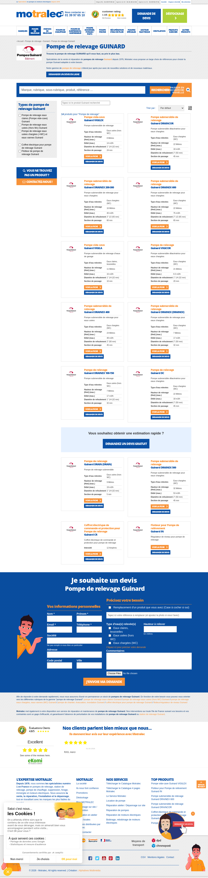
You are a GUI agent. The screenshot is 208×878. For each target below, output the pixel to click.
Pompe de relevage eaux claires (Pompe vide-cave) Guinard (35, 118)
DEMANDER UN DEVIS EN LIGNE (63, 74)
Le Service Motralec (116, 796)
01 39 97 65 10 (109, 2)
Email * (51, 624)
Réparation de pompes (117, 810)
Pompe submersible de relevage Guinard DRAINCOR (167, 805)
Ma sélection (185, 2)
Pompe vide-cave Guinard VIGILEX (168, 783)
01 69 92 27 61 (154, 2)
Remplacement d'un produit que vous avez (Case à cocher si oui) (149, 607)
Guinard (108, 59)
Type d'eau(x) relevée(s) (121, 624)
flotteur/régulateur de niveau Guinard (170, 702)
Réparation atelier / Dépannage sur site (125, 805)
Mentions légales (156, 857)
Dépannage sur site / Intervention (86, 808)
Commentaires (115, 650)
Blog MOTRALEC (85, 802)
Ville (79, 660)
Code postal (54, 660)
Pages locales (83, 819)
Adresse (52, 649)
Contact (170, 857)
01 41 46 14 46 (132, 2)
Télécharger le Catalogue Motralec (123, 783)
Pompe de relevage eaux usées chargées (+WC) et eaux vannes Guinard (34, 134)
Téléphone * (84, 624)
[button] (22, 31)
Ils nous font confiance (87, 788)
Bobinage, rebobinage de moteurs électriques (123, 821)
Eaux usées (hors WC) (121, 637)
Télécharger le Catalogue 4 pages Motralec (123, 790)
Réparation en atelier (86, 815)
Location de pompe (115, 800)
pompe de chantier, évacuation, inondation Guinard (81, 702)
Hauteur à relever (154, 624)
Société (163, 2)
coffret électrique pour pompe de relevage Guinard (129, 702)
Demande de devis (94, 161)
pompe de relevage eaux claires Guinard (102, 699)
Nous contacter (83, 832)
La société (81, 783)
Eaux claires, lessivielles (118, 629)
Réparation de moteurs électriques (123, 815)
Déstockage (175, 15)
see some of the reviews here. (35, 755)
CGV (143, 857)
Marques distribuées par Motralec (88, 826)
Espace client (173, 2)
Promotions (82, 793)
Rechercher (160, 90)
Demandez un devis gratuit (126, 444)
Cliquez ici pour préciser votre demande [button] (126, 647)
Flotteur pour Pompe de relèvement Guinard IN (168, 790)
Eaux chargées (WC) (123, 642)
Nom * (50, 613)
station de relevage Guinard (152, 714)
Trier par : (151, 108)
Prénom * (82, 613)
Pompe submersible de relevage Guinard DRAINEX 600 (167, 798)
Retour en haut (201, 784)
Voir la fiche (93, 156)
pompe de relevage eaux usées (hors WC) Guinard (146, 699)
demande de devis (146, 15)
